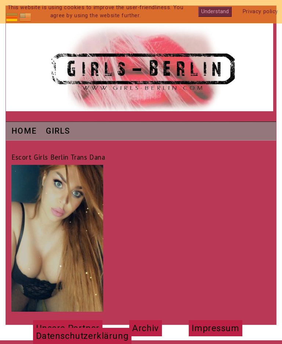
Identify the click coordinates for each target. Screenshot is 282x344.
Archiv (145, 328)
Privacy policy (260, 11)
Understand (215, 11)
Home (24, 131)
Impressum (215, 328)
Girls (58, 131)
